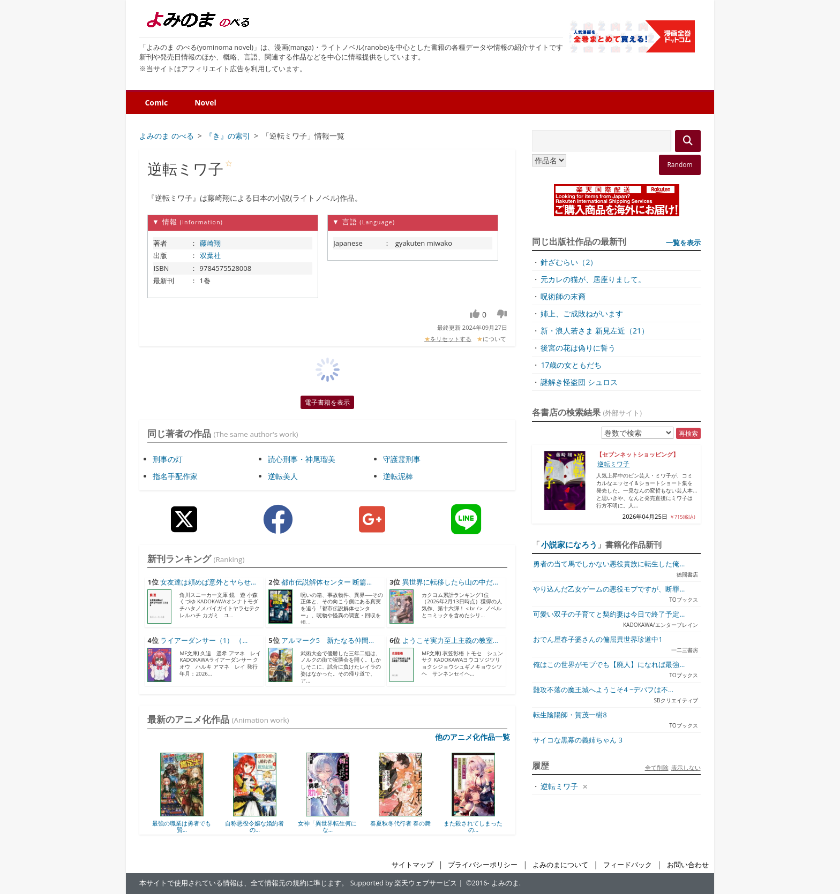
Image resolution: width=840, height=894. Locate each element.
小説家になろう (569, 544)
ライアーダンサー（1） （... (204, 640)
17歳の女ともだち (571, 365)
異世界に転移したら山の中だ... (450, 582)
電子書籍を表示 (327, 402)
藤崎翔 (210, 243)
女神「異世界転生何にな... (327, 826)
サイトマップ (412, 864)
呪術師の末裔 (563, 296)
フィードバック (627, 864)
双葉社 (210, 255)
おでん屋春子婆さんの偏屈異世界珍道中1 (597, 639)
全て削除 (657, 767)
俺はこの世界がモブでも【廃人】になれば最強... (609, 664)
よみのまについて (560, 864)
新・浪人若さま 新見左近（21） (595, 330)
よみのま (505, 883)
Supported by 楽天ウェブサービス (404, 883)
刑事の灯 (168, 459)
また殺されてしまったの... (473, 826)
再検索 (688, 433)
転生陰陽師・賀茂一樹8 (569, 714)
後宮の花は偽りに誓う (578, 348)
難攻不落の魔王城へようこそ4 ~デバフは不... (603, 689)
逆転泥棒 (398, 476)
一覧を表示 (683, 242)
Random (679, 164)
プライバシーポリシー (483, 864)
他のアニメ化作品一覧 (472, 737)
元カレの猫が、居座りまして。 (593, 279)
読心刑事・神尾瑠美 (301, 459)
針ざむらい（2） (569, 262)
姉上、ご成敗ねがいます (582, 313)
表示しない (686, 767)
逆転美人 (283, 476)
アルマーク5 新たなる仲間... (327, 640)
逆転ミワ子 (613, 463)
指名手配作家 (175, 476)
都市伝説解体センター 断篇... (326, 582)
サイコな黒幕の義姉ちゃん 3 (577, 740)
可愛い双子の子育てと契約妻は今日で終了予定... (609, 614)
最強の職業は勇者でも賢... (181, 826)
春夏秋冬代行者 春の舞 (400, 823)
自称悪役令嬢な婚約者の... (254, 826)
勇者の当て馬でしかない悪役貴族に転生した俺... (609, 564)
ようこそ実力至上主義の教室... (450, 640)
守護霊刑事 (402, 459)
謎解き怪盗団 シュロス (579, 382)
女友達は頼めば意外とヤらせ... (208, 582)
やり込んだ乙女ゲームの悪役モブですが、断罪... (609, 589)
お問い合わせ (688, 864)
